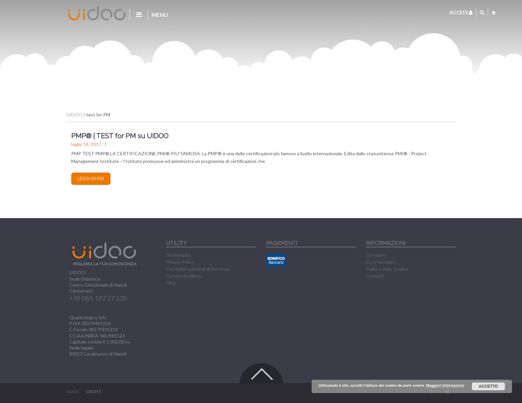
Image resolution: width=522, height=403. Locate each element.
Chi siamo (376, 255)
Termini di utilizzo (184, 276)
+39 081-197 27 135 (98, 298)
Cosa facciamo (381, 262)
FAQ (170, 283)
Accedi (461, 12)
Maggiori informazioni (445, 385)
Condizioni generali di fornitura (197, 269)
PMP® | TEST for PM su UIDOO (119, 136)
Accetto (488, 386)
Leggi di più (91, 178)
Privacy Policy (180, 262)
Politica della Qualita (387, 269)
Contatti (375, 276)
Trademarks (178, 255)
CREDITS (93, 391)
